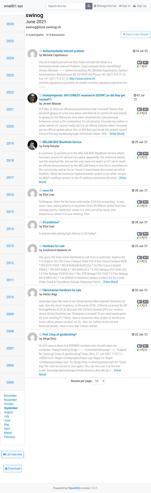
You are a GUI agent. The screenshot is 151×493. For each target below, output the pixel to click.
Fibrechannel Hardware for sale (60, 290)
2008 (10, 331)
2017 (10, 178)
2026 (10, 24)
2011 (10, 280)
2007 (10, 348)
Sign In (125, 5)
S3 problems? (49, 222)
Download (12, 468)
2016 (10, 195)
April (7, 428)
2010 (10, 297)
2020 (10, 126)
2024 (10, 58)
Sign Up (139, 5)
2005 (10, 382)
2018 (10, 160)
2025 (10, 41)
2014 (10, 229)
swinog (34, 15)
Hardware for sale (51, 246)
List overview (12, 454)
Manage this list (105, 5)
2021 (10, 109)
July (6, 416)
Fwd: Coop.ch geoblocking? (58, 334)
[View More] (117, 133)
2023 (10, 75)
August (8, 412)
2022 (10, 92)
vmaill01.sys (13, 6)
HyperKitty (74, 488)
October (9, 404)
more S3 (46, 190)
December (10, 395)
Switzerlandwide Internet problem (61, 51)
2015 (10, 212)
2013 (10, 246)
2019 (10, 143)
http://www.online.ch (82, 78)
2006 (10, 365)
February (9, 436)
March (8, 432)
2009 (10, 314)
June (7, 420)
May (6, 424)
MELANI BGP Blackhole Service (60, 142)
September (11, 408)
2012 (10, 263)
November (10, 399)
